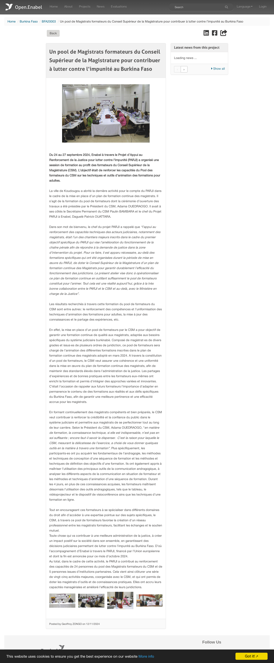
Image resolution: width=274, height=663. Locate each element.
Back (53, 33)
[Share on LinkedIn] (207, 34)
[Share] (223, 34)
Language (245, 6)
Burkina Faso (29, 21)
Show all (218, 68)
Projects (84, 6)
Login (263, 6)
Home (54, 6)
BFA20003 (49, 21)
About (68, 6)
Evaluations (119, 6)
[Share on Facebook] (215, 34)
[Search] (226, 7)
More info (146, 656)
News (100, 6)
